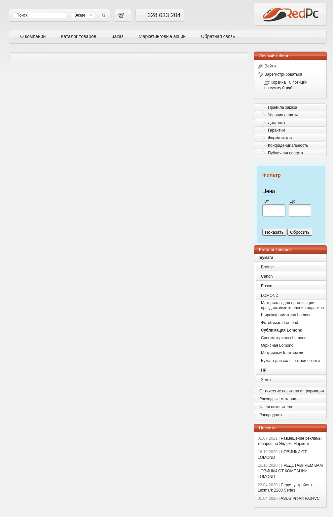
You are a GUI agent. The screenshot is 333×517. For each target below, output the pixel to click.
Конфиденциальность (288, 145)
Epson (266, 286)
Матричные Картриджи (282, 353)
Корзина (278, 82)
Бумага (266, 257)
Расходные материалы (280, 399)
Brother (267, 267)
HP (264, 370)
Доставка (276, 122)
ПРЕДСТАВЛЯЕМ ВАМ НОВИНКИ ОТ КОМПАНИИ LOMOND (290, 471)
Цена (268, 191)
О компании (33, 36)
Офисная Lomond (277, 345)
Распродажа (270, 415)
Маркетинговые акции (162, 36)
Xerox (266, 380)
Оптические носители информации (291, 391)
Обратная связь (218, 36)
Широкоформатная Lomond (286, 315)
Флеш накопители (275, 407)
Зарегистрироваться (280, 74)
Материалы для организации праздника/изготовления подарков (292, 305)
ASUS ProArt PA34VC (289, 498)
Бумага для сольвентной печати (290, 360)
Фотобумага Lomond (279, 322)
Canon (267, 276)
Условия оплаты (283, 115)
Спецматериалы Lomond (284, 338)
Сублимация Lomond (281, 330)
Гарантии (276, 130)
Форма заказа (280, 138)
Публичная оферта (285, 153)
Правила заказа (282, 107)
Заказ (117, 36)
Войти (267, 66)
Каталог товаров (78, 36)
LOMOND (269, 295)
